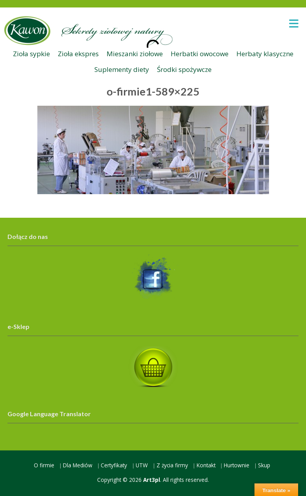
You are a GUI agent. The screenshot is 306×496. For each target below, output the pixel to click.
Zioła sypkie (31, 53)
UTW (142, 465)
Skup (264, 465)
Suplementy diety (121, 69)
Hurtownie (236, 465)
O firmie (44, 465)
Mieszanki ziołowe (135, 53)
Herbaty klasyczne (264, 53)
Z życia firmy (172, 465)
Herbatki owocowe (200, 53)
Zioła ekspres (78, 53)
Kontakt (206, 465)
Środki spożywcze (184, 69)
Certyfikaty (114, 465)
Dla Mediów (77, 465)
